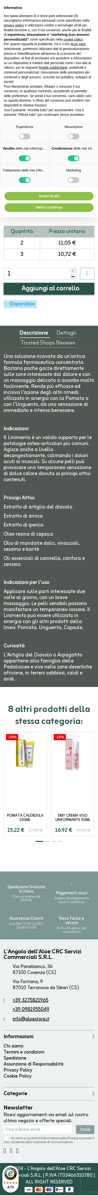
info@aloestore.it (31, 1019)
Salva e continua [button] (49, 207)
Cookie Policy (17, 1076)
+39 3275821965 (30, 1000)
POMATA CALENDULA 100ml (25, 818)
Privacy (73, 1138)
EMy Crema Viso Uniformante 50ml (72, 818)
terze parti (78, 44)
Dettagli (66, 334)
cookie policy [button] (73, 39)
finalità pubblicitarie (53, 67)
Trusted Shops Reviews (48, 344)
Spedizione (15, 1058)
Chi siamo (13, 1046)
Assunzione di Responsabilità (33, 1064)
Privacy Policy (18, 1070)
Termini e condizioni (24, 1052)
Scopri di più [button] (49, 196)
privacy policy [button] (14, 25)
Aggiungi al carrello (51, 288)
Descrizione (33, 334)
